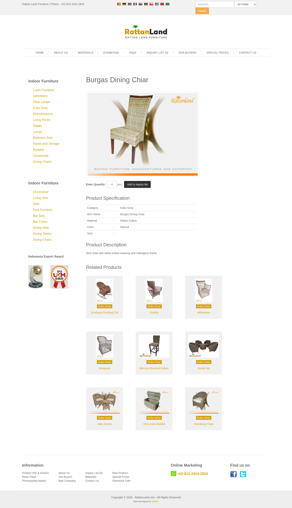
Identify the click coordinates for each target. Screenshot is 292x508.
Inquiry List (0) (94, 473)
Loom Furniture (43, 90)
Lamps (37, 132)
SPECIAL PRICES (217, 52)
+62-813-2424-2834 (192, 474)
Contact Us (92, 480)
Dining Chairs (42, 161)
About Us (64, 473)
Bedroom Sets (43, 137)
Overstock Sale (121, 480)
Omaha (154, 312)
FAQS (132, 52)
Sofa (36, 204)
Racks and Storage (46, 143)
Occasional (40, 155)
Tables (37, 126)
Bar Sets (39, 216)
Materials (90, 476)
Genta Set (204, 368)
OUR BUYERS (187, 52)
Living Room (41, 120)
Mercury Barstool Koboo (154, 368)
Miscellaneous (43, 114)
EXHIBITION (111, 52)
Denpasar (104, 368)
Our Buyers (65, 476)
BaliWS (155, 501)
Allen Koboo (104, 424)
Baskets (38, 149)
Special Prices (120, 476)
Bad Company (67, 480)
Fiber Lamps (41, 102)
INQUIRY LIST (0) (157, 52)
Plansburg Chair (203, 424)
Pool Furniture (43, 210)
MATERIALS (85, 52)
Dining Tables (42, 233)
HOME (40, 52)
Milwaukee (203, 312)
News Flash (29, 476)
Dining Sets (41, 227)
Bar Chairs (40, 221)
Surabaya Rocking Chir (105, 312)
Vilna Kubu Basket (154, 424)
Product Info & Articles (35, 473)
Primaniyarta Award (34, 480)
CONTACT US (247, 52)
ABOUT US (61, 52)
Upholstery (40, 96)
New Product (120, 473)
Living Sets (40, 198)
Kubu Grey (40, 108)
